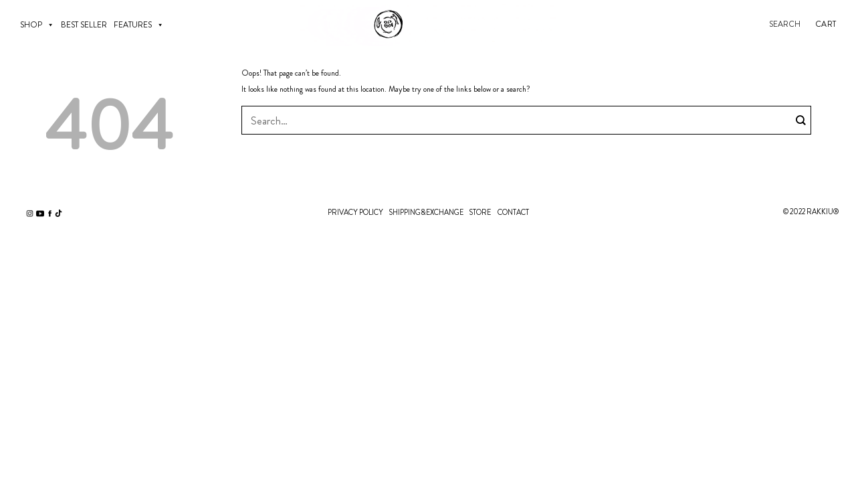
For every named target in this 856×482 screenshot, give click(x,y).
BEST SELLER (84, 24)
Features (139, 24)
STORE (480, 212)
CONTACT (513, 212)
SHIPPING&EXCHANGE (426, 212)
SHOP (37, 24)
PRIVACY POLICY (355, 212)
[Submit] (801, 120)
